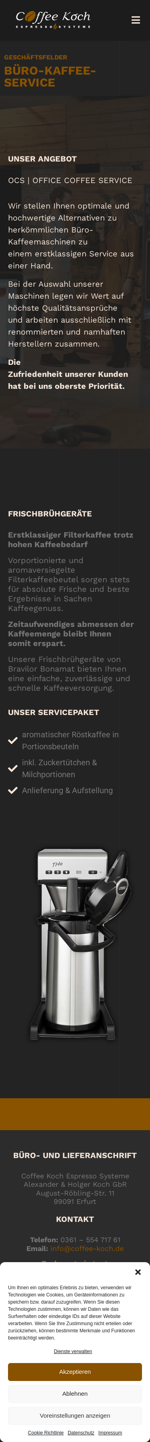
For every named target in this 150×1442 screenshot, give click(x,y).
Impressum (110, 1433)
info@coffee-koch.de (87, 1248)
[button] (138, 1272)
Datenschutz (81, 1433)
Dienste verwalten (73, 1351)
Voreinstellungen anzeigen (75, 1415)
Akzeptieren (75, 1371)
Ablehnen (75, 1393)
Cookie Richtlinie (46, 1433)
